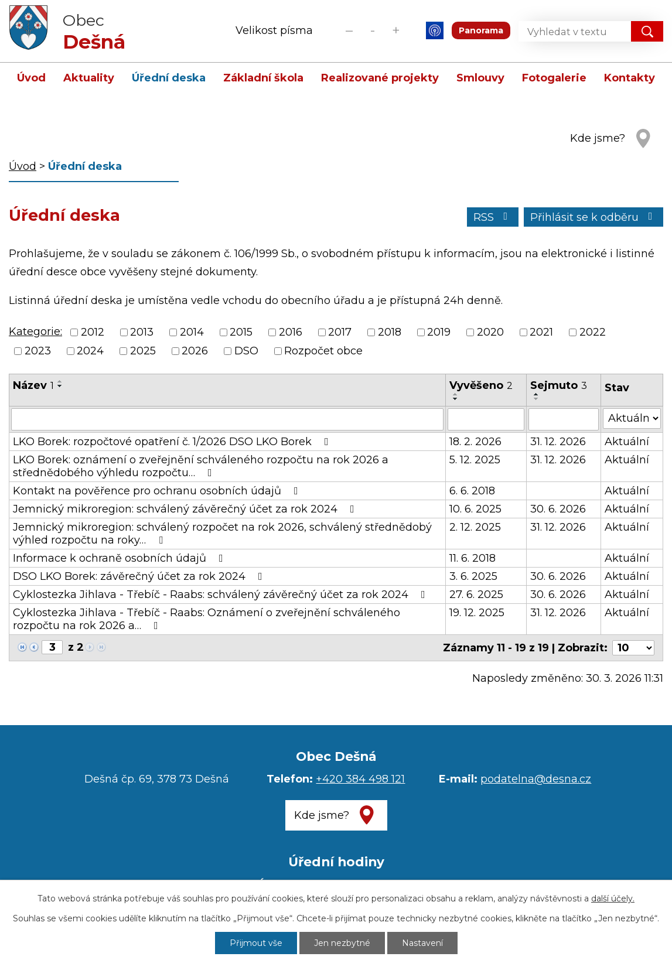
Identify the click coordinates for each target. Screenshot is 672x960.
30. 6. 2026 (558, 509)
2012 (92, 332)
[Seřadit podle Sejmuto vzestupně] (536, 394)
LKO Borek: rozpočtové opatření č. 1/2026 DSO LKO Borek (173, 441)
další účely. (613, 898)
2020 (490, 332)
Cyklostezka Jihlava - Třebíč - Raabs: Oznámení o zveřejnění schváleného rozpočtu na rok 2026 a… (206, 619)
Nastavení (422, 943)
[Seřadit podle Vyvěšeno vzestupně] (455, 394)
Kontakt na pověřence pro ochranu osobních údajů (158, 490)
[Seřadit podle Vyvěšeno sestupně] (455, 399)
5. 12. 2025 (474, 459)
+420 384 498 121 (360, 779)
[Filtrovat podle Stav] (632, 418)
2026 (195, 351)
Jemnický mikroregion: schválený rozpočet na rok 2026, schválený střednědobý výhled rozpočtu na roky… (222, 533)
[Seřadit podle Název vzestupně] (60, 381)
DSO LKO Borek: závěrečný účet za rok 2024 (140, 576)
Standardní (372, 30)
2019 (439, 332)
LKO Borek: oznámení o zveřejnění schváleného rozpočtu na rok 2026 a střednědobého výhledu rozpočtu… (200, 466)
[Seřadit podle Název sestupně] (60, 386)
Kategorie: (35, 331)
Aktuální (627, 441)
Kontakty (629, 77)
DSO (246, 351)
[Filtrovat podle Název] (227, 419)
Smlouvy (480, 77)
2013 (141, 332)
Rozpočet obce (323, 351)
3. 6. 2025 (473, 576)
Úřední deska (169, 77)
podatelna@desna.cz (535, 779)
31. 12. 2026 (558, 441)
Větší (396, 30)
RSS (493, 217)
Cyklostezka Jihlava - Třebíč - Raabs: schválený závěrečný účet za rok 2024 (221, 594)
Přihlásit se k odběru (593, 217)
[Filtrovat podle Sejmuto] (563, 419)
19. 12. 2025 (476, 612)
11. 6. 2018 (472, 558)
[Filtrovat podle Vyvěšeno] (486, 419)
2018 (389, 332)
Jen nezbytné (342, 943)
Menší (349, 30)
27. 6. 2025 (476, 594)
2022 (592, 332)
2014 (192, 332)
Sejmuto (558, 385)
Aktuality (88, 77)
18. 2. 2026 (475, 441)
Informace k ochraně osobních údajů (120, 558)
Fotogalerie (554, 77)
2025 (143, 351)
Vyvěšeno (481, 385)
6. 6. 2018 (472, 490)
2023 (38, 351)
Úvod (31, 77)
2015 (241, 332)
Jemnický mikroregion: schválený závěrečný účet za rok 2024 (186, 509)
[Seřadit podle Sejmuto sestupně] (536, 399)
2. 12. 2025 (475, 527)
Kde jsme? (597, 138)
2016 (290, 332)
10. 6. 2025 (475, 509)
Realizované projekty (380, 77)
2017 (340, 332)
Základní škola (263, 77)
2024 (90, 351)
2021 (541, 332)
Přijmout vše (256, 943)
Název (33, 385)
